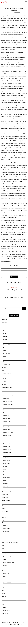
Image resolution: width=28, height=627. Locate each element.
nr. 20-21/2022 (17, 12)
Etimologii (4, 517)
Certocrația (5, 325)
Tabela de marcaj (6, 364)
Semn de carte (6, 486)
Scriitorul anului (5, 602)
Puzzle (4, 361)
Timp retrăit (14, 6)
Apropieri (5, 393)
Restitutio (5, 480)
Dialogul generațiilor (6, 500)
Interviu (3, 548)
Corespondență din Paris (8, 562)
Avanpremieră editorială (7, 387)
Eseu (3, 514)
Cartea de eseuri (6, 418)
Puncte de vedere (7, 359)
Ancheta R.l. (4, 367)
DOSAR (3, 508)
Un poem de (6, 585)
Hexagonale (5, 565)
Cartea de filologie (7, 421)
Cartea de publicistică (7, 443)
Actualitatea (4, 322)
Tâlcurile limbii (5, 613)
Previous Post (6, 272)
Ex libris (5, 466)
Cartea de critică (6, 412)
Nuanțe (4, 347)
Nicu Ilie (9, 622)
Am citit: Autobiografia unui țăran (14, 290)
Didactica (5, 330)
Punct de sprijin (6, 477)
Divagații (5, 333)
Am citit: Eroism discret (14, 282)
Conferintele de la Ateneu (7, 491)
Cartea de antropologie (8, 404)
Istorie (3, 551)
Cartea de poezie (6, 438)
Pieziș (4, 356)
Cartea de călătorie (7, 407)
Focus (4, 469)
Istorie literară (5, 553)
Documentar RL (5, 505)
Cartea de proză (6, 441)
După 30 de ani (6, 610)
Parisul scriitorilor (7, 568)
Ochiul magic (5, 570)
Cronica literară (6, 460)
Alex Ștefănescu (14, 10)
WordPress (20, 624)
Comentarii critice (6, 390)
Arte (3, 370)
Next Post (23, 272)
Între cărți (5, 474)
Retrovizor (5, 483)
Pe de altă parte (6, 353)
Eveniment (4, 522)
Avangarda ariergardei (8, 395)
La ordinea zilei (6, 344)
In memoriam (5, 539)
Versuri (4, 587)
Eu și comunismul (5, 520)
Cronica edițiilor (6, 455)
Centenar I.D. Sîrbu (7, 528)
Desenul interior (6, 463)
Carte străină (6, 398)
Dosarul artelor (5, 511)
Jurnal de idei (6, 342)
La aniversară (6, 531)
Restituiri (4, 599)
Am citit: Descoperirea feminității (13, 297)
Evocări (3, 534)
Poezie (3, 579)
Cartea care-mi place (7, 401)
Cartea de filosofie (7, 424)
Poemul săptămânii (7, 582)
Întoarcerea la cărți (7, 472)
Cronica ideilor (6, 457)
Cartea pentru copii (7, 452)
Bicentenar (5, 525)
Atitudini (4, 384)
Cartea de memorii (7, 435)
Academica (4, 319)
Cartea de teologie (7, 449)
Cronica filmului (6, 376)
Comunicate (4, 489)
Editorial (5, 336)
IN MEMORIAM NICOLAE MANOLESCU (10, 542)
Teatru (4, 381)
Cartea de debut (6, 415)
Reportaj (4, 596)
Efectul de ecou (6, 573)
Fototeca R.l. (4, 537)
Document (4, 503)
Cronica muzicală (6, 378)
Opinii (4, 350)
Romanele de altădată (8, 556)
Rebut (4, 576)
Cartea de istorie (6, 429)
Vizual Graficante (14, 622)
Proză (3, 590)
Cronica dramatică (7, 373)
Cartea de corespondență (8, 409)
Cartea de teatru (6, 446)
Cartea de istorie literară (8, 432)
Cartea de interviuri (7, 426)
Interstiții (5, 339)
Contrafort (5, 328)
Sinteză (3, 604)
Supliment (4, 607)
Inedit (3, 545)
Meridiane (4, 559)
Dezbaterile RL (5, 497)
